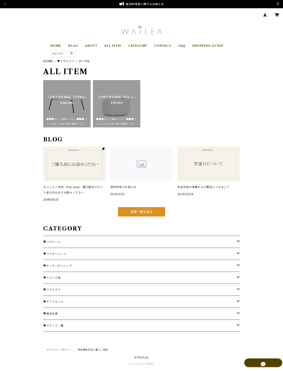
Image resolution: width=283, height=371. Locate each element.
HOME (55, 46)
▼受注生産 (50, 313)
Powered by (141, 363)
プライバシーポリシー (59, 349)
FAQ (181, 46)
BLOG (73, 46)
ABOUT (91, 46)
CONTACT (162, 46)
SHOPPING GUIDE (207, 46)
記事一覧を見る (141, 212)
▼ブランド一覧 (53, 325)
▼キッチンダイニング (57, 266)
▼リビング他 (52, 278)
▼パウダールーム (54, 254)
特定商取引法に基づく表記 (93, 349)
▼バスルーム (52, 242)
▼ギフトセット (53, 301)
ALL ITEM (112, 46)
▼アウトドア (66, 61)
